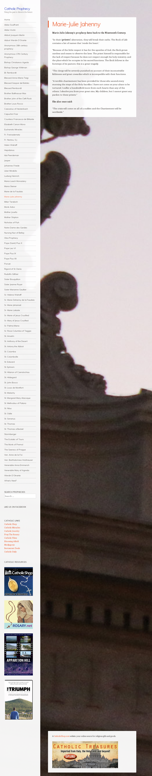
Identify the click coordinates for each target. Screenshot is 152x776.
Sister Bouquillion (12, 279)
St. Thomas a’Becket (13, 429)
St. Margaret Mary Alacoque (17, 398)
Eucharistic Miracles (13, 129)
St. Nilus (8, 408)
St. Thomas (9, 424)
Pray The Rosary (11, 534)
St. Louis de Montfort (13, 387)
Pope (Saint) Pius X (13, 243)
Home (7, 19)
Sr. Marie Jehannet (12, 305)
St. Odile (8, 413)
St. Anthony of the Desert (15, 341)
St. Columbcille (11, 356)
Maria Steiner (10, 186)
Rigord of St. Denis (13, 269)
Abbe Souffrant (11, 25)
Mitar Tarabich (11, 202)
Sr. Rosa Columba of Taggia (17, 331)
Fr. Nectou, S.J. (10, 140)
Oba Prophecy (11, 238)
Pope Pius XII (10, 258)
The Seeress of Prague (15, 449)
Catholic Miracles (12, 527)
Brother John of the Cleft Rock (18, 98)
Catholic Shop (10, 524)
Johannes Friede (11, 165)
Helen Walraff (10, 145)
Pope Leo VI (10, 248)
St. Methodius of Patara (15, 403)
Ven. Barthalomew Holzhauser (18, 460)
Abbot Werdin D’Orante (15, 40)
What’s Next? (10, 480)
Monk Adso (9, 207)
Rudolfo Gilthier (11, 274)
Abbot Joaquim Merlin (14, 35)
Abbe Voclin (10, 30)
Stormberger (10, 434)
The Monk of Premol (13, 444)
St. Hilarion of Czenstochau (16, 372)
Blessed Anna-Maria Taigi (16, 78)
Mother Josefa (10, 212)
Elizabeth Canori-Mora (14, 124)
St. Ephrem (9, 367)
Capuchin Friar (11, 114)
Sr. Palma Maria (11, 325)
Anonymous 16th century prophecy (15, 47)
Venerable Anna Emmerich (16, 465)
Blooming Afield (11, 541)
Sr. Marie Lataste (12, 310)
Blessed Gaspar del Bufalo (16, 83)
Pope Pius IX (10, 253)
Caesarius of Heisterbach (16, 109)
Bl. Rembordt (10, 72)
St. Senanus (9, 418)
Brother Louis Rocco (13, 103)
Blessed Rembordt (13, 88)
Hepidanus (9, 150)
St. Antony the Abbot (14, 346)
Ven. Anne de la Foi (13, 455)
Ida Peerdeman (11, 155)
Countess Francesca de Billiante (19, 119)
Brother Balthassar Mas (15, 93)
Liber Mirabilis (10, 171)
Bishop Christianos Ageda (16, 62)
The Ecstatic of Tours (14, 439)
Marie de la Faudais (13, 191)
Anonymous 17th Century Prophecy (16, 56)
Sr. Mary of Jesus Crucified (16, 320)
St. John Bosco (11, 382)
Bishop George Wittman (15, 67)
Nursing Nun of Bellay (14, 233)
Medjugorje (9, 544)
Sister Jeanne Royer (13, 284)
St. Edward (9, 362)
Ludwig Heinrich (11, 176)
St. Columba (10, 351)
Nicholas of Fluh (11, 222)
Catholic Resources (15, 562)
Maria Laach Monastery (15, 181)
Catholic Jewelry (11, 531)
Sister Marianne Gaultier (15, 289)
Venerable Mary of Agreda (16, 470)
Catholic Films (10, 537)
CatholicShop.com (61, 736)
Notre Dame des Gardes (15, 227)
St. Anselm (9, 336)
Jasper (7, 160)
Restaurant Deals (12, 548)
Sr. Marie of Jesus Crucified (16, 315)
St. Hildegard (10, 377)
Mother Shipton (11, 217)
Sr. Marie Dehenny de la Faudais (19, 300)
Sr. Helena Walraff (12, 294)
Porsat (7, 263)
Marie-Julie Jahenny (13, 196)
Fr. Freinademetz (12, 134)
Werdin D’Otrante (12, 475)
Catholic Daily (10, 551)
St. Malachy (9, 393)
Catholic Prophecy (17, 8)
